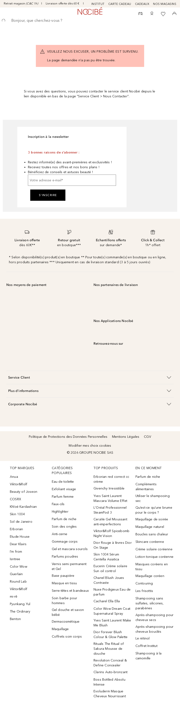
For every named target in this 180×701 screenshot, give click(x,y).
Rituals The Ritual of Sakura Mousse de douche (109, 649)
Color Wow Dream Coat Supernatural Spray (112, 611)
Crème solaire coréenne (153, 549)
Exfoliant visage (64, 489)
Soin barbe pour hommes (64, 600)
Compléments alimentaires (146, 486)
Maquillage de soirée (151, 519)
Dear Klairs (18, 544)
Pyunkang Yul (20, 604)
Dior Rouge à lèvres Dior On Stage (113, 545)
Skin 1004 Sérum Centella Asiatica (106, 556)
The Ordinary (20, 611)
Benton (15, 619)
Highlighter (60, 512)
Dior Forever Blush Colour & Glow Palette (111, 634)
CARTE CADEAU (119, 4)
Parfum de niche (64, 519)
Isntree (15, 559)
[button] (90, 377)
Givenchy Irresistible (109, 488)
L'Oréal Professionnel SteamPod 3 (110, 510)
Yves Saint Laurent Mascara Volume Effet (110, 498)
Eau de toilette (63, 482)
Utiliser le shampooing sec (152, 498)
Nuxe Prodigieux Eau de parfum (112, 592)
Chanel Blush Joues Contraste (109, 580)
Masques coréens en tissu (151, 566)
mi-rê (13, 597)
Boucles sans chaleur (151, 534)
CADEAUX (142, 4)
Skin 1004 (17, 514)
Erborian (16, 529)
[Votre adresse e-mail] (72, 180)
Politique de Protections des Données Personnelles (68, 437)
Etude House (20, 537)
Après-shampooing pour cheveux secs (154, 617)
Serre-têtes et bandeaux (70, 591)
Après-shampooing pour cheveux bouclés (154, 629)
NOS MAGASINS (164, 4)
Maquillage (60, 629)
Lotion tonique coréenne (154, 557)
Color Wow (18, 567)
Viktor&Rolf (18, 484)
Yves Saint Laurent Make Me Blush (112, 622)
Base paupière (63, 576)
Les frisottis (144, 591)
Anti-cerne (60, 534)
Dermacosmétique (66, 622)
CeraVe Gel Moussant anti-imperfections (110, 521)
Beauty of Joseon (23, 492)
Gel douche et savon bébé (68, 612)
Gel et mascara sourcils (70, 549)
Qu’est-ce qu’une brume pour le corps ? (153, 510)
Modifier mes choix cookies (90, 446)
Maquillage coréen (149, 576)
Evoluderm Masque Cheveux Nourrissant (110, 693)
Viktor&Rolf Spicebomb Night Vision (111, 533)
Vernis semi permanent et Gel (69, 566)
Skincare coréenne (149, 542)
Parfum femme (63, 497)
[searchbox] (90, 20)
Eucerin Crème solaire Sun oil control (110, 568)
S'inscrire (48, 195)
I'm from (16, 552)
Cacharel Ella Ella (107, 601)
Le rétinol (142, 638)
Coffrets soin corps (67, 637)
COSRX (15, 499)
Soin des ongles (64, 527)
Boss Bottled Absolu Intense (109, 682)
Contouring (144, 583)
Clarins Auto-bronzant (111, 672)
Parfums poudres (65, 557)
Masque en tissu (64, 583)
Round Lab (18, 582)
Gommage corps (65, 542)
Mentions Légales (125, 437)
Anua (14, 477)
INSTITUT (98, 4)
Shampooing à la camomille (148, 655)
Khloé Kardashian (23, 507)
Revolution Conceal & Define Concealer (110, 662)
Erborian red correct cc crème (111, 479)
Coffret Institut (146, 646)
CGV (147, 437)
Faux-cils (58, 504)
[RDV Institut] (140, 14)
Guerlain (16, 574)
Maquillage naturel (149, 527)
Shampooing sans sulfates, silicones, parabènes (149, 603)
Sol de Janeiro (21, 522)
